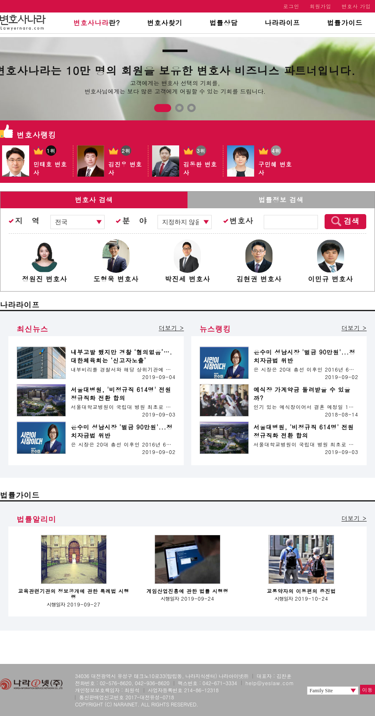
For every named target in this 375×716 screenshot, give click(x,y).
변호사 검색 (94, 200)
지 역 (27, 220)
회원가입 (320, 6)
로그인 (291, 6)
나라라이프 (282, 22)
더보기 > (171, 328)
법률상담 (224, 22)
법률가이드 (344, 22)
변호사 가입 (356, 6)
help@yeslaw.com (269, 682)
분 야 (134, 220)
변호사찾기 (164, 22)
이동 (367, 689)
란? (96, 22)
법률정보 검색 (280, 200)
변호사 (241, 220)
